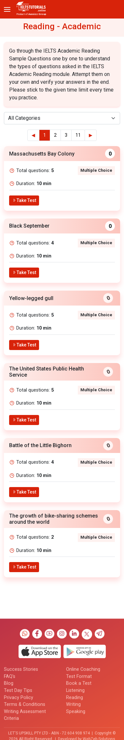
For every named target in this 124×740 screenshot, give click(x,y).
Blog (8, 724)
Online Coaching (83, 710)
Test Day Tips (18, 731)
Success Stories (21, 710)
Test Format (79, 717)
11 (78, 135)
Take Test (24, 200)
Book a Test (78, 724)
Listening (75, 731)
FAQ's (9, 717)
